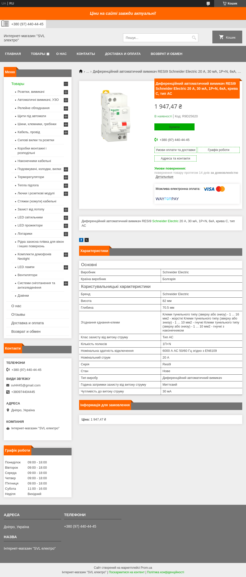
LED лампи (26, 267)
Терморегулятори (31, 177)
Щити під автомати (32, 116)
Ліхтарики (25, 233)
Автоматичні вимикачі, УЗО (38, 100)
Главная (13, 54)
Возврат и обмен (166, 54)
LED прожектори (30, 225)
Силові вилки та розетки (36, 140)
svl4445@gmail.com (25, 385)
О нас (61, 54)
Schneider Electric (165, 221)
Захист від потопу (31, 209)
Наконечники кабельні (34, 161)
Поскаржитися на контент (127, 572)
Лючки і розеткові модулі (36, 193)
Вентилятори (27, 275)
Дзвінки (23, 295)
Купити (174, 127)
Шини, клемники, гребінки (37, 124)
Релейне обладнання (33, 108)
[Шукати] (194, 37)
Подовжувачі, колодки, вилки (39, 169)
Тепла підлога (28, 185)
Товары (38, 54)
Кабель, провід (29, 132)
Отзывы (18, 314)
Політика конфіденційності (165, 572)
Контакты (86, 54)
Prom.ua (146, 567)
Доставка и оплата (123, 54)
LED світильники (30, 217)
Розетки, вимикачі (31, 92)
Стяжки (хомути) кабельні (37, 201)
